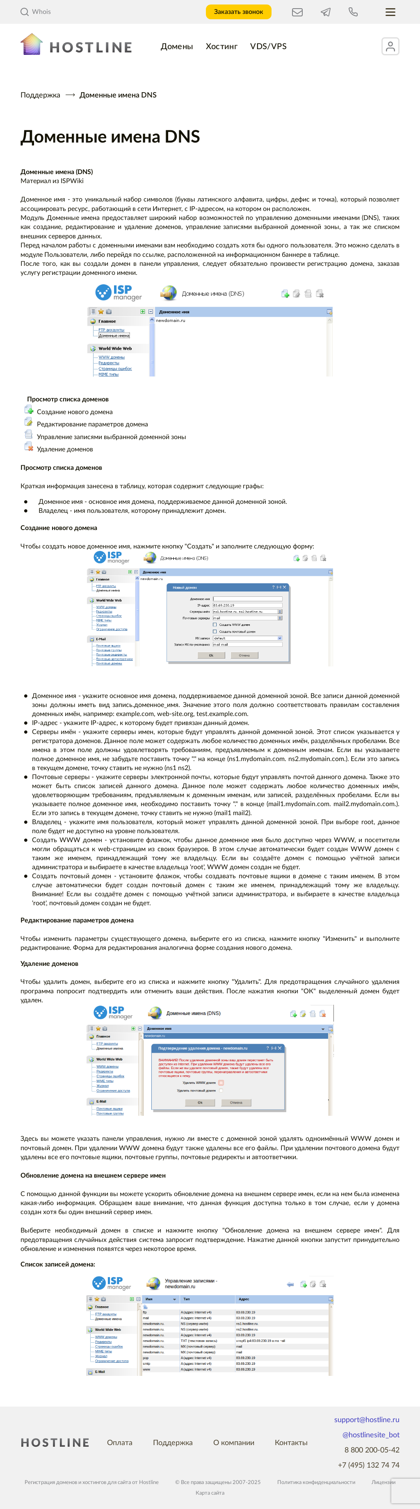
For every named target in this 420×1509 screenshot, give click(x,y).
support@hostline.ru (366, 1420)
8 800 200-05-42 (372, 1450)
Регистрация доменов (51, 1482)
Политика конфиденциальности (316, 1482)
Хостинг (221, 47)
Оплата (119, 1443)
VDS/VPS (268, 47)
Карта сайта (210, 1493)
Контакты (291, 1443)
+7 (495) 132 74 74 (368, 1465)
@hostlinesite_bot (370, 1435)
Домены (177, 47)
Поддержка (40, 95)
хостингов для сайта (106, 1482)
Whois (36, 12)
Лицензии (383, 1482)
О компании (233, 1443)
